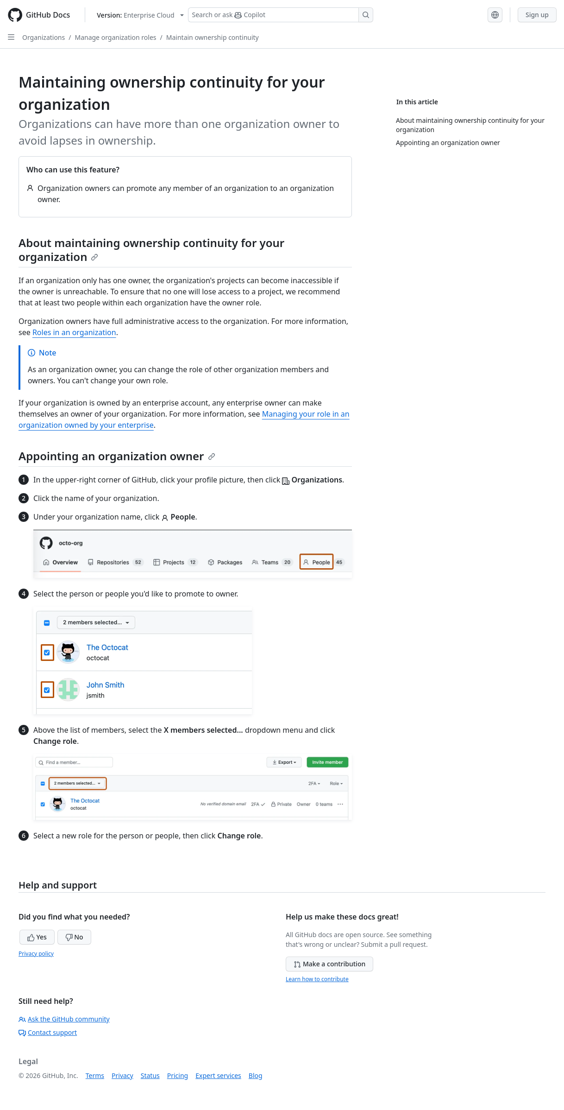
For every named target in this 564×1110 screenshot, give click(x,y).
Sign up (537, 14)
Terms (95, 1075)
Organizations (43, 37)
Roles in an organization (74, 332)
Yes (37, 936)
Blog (256, 1075)
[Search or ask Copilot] (280, 14)
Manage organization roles (115, 37)
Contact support (48, 1032)
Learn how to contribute (317, 979)
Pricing (177, 1075)
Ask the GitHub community (64, 1019)
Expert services (218, 1075)
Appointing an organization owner (117, 455)
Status (150, 1075)
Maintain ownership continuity (212, 37)
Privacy (122, 1075)
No (74, 936)
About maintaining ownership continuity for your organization (151, 249)
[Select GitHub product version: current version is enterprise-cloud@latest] (140, 15)
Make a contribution (329, 963)
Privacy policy (36, 954)
